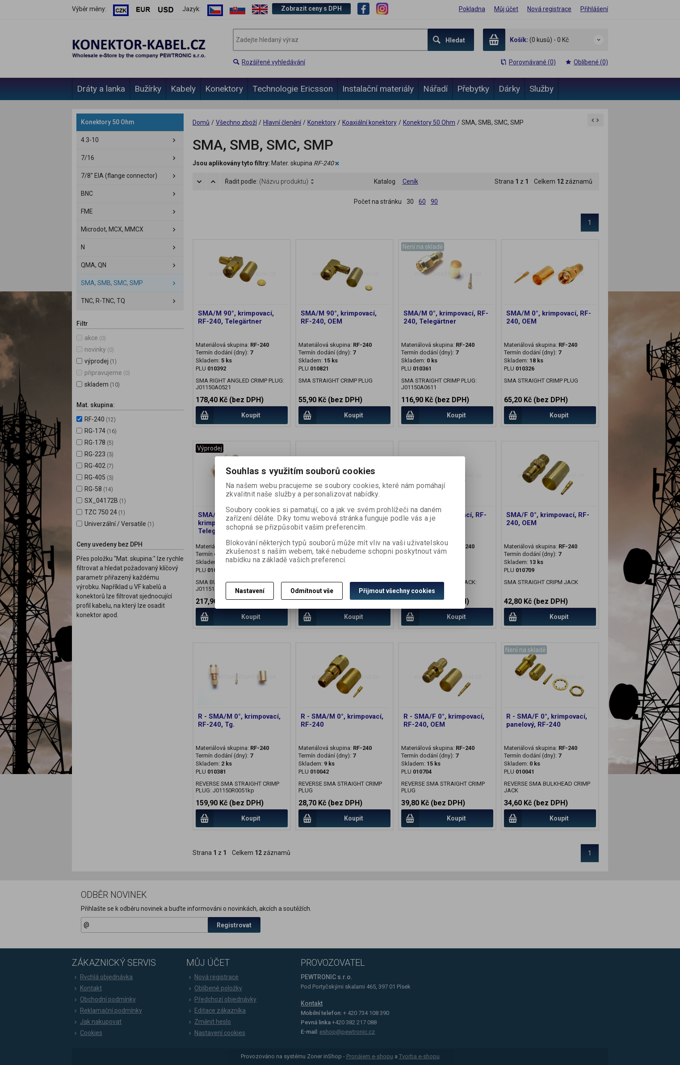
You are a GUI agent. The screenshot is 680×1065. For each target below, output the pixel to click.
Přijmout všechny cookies (397, 590)
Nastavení (249, 590)
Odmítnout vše (311, 590)
